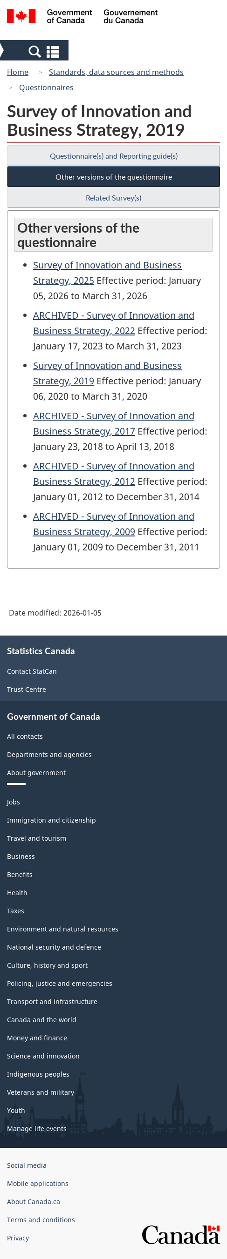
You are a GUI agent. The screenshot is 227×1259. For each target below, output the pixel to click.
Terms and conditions (41, 1219)
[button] (35, 51)
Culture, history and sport (47, 965)
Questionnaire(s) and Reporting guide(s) (114, 155)
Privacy (18, 1237)
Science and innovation (43, 1055)
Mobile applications (38, 1183)
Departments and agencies (49, 754)
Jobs (13, 801)
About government (36, 772)
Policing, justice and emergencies (59, 983)
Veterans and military (40, 1092)
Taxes (15, 910)
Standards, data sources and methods (116, 72)
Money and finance (37, 1037)
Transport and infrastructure (52, 1001)
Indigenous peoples (38, 1074)
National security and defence (54, 947)
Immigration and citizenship (51, 820)
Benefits (20, 874)
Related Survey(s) (113, 197)
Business (21, 856)
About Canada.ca (33, 1201)
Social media (27, 1165)
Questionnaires (46, 87)
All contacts (25, 736)
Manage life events (37, 1128)
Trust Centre (26, 689)
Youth (16, 1110)
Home (17, 72)
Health (17, 892)
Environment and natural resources (62, 928)
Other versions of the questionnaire (113, 176)
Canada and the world (41, 1019)
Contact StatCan (32, 671)
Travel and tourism (36, 838)
